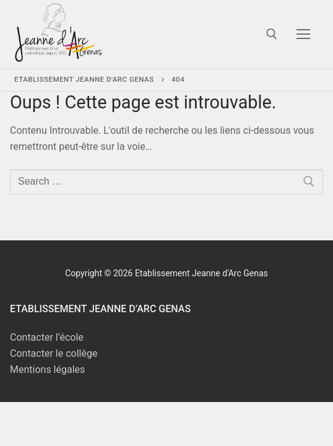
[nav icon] (303, 34)
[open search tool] (271, 34)
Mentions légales (47, 369)
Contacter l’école (47, 337)
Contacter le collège (53, 353)
